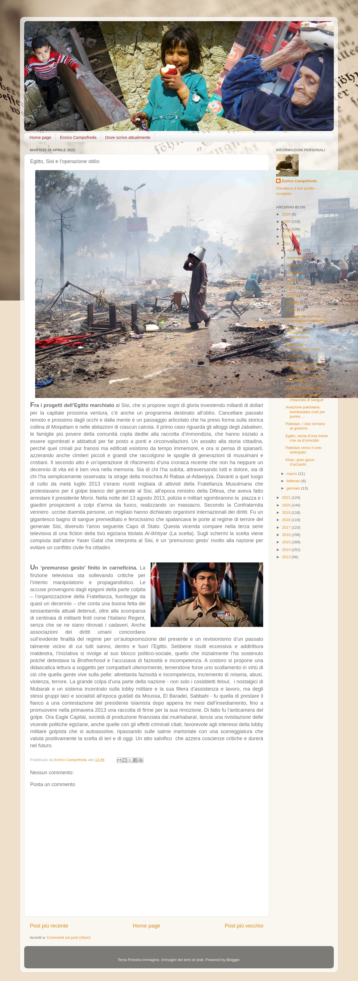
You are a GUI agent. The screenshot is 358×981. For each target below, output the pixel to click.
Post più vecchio (244, 926)
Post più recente (49, 926)
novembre (296, 257)
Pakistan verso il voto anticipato (304, 450)
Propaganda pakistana (305, 388)
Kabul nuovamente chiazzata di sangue (304, 397)
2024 (287, 229)
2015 (287, 542)
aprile (292, 310)
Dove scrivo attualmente (128, 137)
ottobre (293, 265)
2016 (287, 535)
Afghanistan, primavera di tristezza (305, 378)
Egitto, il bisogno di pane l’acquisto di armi (306, 366)
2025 (287, 221)
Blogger (233, 960)
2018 (287, 520)
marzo (292, 473)
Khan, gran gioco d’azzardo (300, 462)
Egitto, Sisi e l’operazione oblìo (303, 346)
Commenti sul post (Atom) (69, 937)
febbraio (294, 481)
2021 (287, 497)
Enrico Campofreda (78, 137)
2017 (287, 527)
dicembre (295, 250)
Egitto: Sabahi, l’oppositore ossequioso (298, 332)
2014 (287, 550)
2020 (287, 505)
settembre (296, 272)
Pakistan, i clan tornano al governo (305, 426)
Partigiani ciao (298, 356)
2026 (287, 214)
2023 (287, 236)
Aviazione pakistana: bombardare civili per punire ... (305, 411)
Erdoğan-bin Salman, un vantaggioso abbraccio (307, 318)
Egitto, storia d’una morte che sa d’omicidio (307, 438)
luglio (291, 287)
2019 (287, 512)
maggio (293, 302)
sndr (199, 960)
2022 (287, 244)
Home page (41, 137)
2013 (287, 557)
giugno (293, 295)
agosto (293, 280)
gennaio (294, 488)
